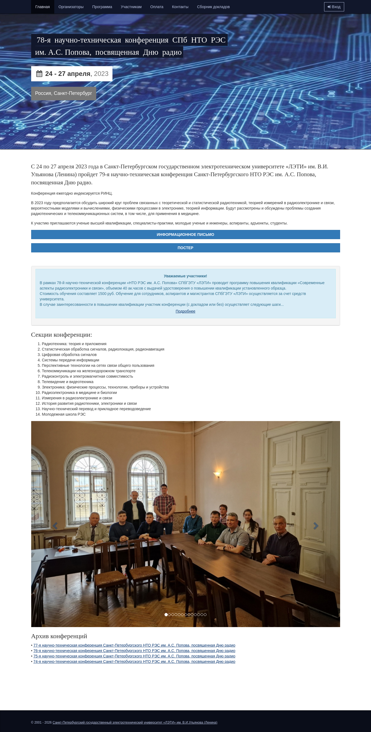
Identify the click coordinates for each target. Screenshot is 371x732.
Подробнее (185, 311)
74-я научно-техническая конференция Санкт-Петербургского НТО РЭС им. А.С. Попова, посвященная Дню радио (134, 661)
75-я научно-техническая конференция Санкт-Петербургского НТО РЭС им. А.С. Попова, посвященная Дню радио (134, 656)
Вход (334, 7)
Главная (43, 7)
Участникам (131, 7)
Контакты (180, 7)
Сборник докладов (213, 7)
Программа (102, 7)
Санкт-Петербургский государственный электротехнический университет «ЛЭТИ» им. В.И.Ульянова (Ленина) (135, 722)
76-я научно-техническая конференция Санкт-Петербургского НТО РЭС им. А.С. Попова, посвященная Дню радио (134, 650)
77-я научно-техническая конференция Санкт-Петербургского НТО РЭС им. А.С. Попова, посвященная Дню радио (134, 645)
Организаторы (71, 7)
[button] (54, 524)
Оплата (156, 7)
